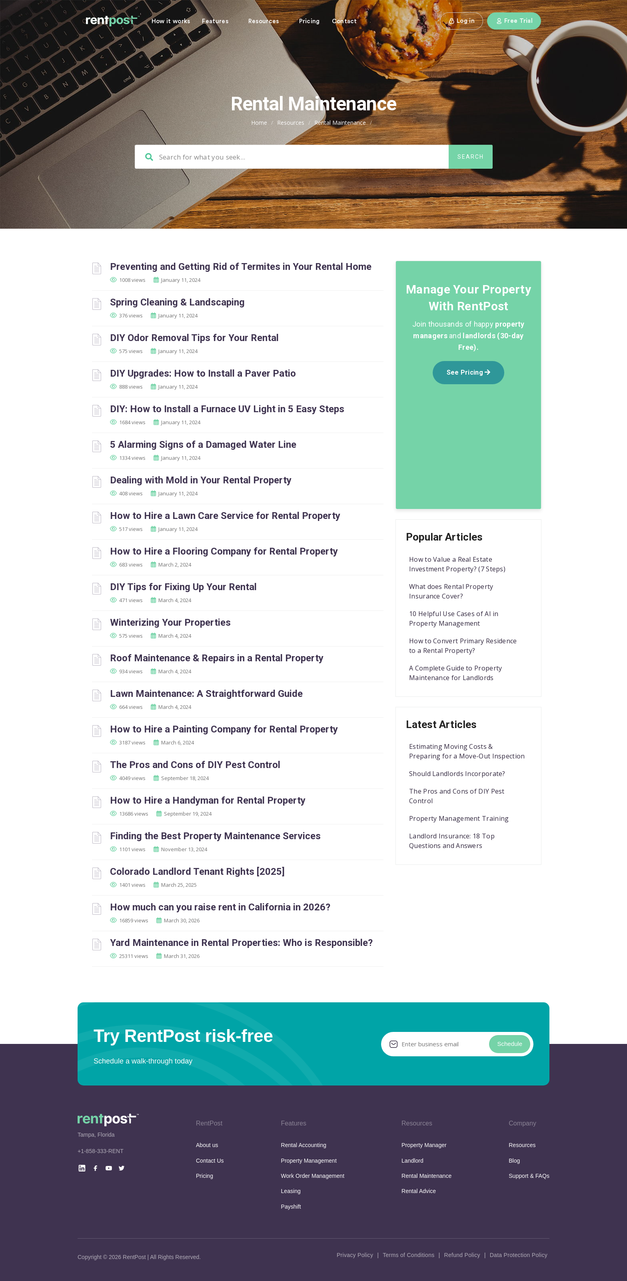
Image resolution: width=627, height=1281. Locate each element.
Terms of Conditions (408, 1255)
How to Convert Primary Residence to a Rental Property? (463, 646)
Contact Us (210, 1160)
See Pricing (469, 372)
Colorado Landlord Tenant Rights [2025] (197, 871)
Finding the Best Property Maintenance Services (215, 836)
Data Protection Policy (518, 1255)
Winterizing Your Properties (170, 622)
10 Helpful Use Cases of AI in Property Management (454, 618)
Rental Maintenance (426, 1176)
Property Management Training (459, 818)
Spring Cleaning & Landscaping (177, 302)
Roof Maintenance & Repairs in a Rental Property (216, 658)
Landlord (412, 1160)
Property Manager (424, 1145)
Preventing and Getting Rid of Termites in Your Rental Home (240, 266)
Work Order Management (313, 1176)
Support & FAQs (529, 1176)
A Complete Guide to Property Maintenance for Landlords (455, 673)
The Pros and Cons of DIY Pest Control (195, 764)
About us (207, 1145)
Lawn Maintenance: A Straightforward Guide (206, 693)
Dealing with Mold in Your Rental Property (201, 480)
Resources (263, 21)
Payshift (291, 1206)
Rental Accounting (304, 1145)
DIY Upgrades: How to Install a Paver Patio (203, 373)
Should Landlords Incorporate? (457, 773)
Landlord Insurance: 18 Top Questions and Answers (452, 841)
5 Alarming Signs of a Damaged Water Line (203, 444)
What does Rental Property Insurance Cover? (451, 591)
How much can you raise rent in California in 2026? (220, 907)
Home (259, 122)
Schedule (509, 1043)
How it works (171, 21)
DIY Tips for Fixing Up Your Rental (183, 587)
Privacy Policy (355, 1255)
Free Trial (514, 21)
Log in (461, 21)
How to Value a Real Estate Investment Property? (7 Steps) (457, 564)
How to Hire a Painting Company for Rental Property (224, 729)
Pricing (309, 21)
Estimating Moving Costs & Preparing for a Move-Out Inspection (467, 751)
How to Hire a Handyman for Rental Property (208, 800)
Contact (344, 21)
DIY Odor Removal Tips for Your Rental (194, 337)
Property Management (309, 1160)
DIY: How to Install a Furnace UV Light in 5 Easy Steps (227, 409)
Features (215, 21)
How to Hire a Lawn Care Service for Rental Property (225, 515)
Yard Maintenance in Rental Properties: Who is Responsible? (241, 942)
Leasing (291, 1191)
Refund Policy (462, 1255)
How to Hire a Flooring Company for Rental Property (224, 551)
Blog (514, 1160)
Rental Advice (418, 1191)
